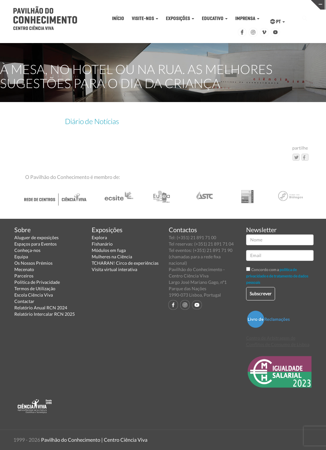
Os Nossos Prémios (33, 263)
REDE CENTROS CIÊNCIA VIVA (290, 4)
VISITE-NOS (145, 18)
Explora (99, 237)
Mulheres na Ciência (112, 256)
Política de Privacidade (37, 282)
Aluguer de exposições (36, 237)
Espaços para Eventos (35, 244)
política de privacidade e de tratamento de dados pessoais (277, 276)
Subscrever (261, 293)
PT (277, 21)
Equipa (21, 256)
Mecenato (24, 269)
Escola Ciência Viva (33, 295)
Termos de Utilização (34, 288)
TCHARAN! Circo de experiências (125, 263)
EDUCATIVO (215, 18)
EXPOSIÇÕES (180, 18)
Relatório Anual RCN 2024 (40, 307)
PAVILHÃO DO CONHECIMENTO (149, 5)
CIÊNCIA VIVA (220, 4)
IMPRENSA (247, 18)
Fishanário (102, 244)
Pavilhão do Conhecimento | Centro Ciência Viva (94, 440)
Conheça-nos (27, 250)
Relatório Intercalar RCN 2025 (44, 314)
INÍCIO (118, 18)
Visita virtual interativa (114, 269)
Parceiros (23, 275)
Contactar (24, 301)
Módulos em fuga (109, 250)
